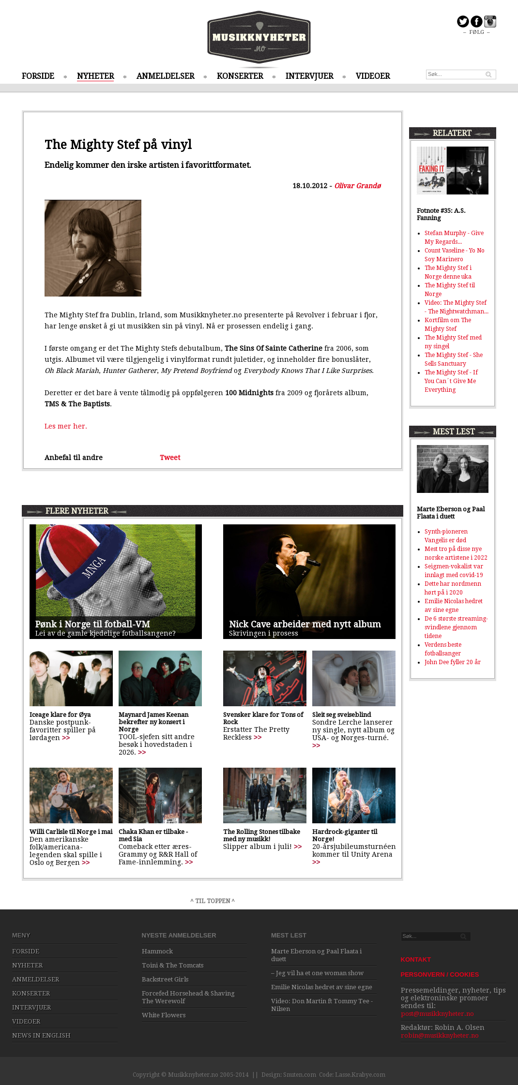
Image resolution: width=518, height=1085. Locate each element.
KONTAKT (416, 959)
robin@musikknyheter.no (440, 1035)
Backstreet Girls (165, 979)
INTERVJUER (309, 76)
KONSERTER (240, 76)
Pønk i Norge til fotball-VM (92, 624)
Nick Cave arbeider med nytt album (305, 624)
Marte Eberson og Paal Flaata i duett (451, 512)
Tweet (170, 457)
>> (66, 738)
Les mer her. (66, 426)
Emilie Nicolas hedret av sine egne (321, 987)
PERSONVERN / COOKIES (440, 974)
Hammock (157, 951)
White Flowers (163, 1015)
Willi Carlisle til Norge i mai (71, 831)
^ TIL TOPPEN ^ (212, 901)
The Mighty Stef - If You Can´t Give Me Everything (451, 381)
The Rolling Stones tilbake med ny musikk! (261, 835)
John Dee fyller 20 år (453, 662)
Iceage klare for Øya (60, 714)
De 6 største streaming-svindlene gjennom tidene (456, 627)
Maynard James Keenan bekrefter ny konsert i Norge (153, 722)
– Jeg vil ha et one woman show (317, 973)
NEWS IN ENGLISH (41, 1035)
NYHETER (95, 76)
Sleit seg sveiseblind (341, 714)
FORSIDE (38, 76)
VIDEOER (373, 76)
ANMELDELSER (165, 76)
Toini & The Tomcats (172, 965)
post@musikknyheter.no (437, 1013)
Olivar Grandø (357, 186)
